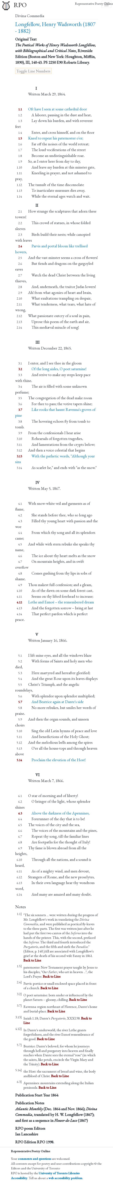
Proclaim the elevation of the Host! (57, 759)
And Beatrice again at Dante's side (56, 701)
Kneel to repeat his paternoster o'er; (55, 138)
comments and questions (34, 1159)
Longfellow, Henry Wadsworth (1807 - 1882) (55, 27)
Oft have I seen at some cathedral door (57, 109)
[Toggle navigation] (106, 4)
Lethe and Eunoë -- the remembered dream (61, 602)
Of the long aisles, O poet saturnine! (57, 368)
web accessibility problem (65, 1178)
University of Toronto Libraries (59, 1173)
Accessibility (19, 1178)
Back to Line (32, 960)
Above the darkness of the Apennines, (59, 813)
